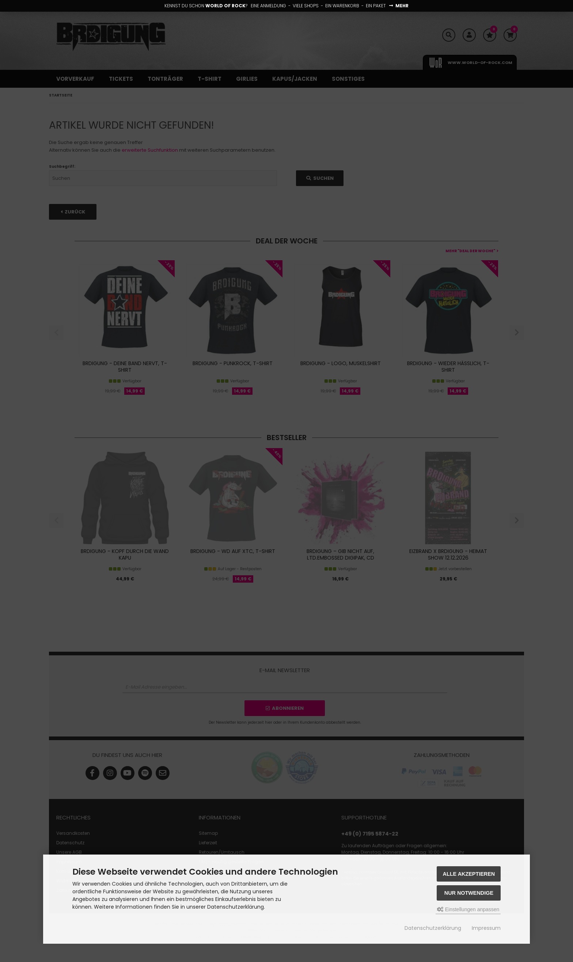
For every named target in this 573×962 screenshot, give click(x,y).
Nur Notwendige (468, 893)
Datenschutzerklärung (433, 928)
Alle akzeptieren (469, 874)
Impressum (486, 928)
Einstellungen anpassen (468, 909)
